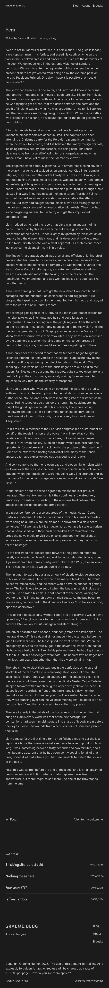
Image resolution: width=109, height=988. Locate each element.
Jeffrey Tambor (16, 899)
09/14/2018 (97, 887)
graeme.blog (15, 5)
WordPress (97, 980)
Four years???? (16, 887)
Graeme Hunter (26, 38)
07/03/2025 (97, 864)
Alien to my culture (86, 819)
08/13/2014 (97, 899)
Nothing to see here (19, 876)
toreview (42, 38)
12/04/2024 (97, 876)
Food (13, 819)
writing (52, 38)
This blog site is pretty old (24, 864)
